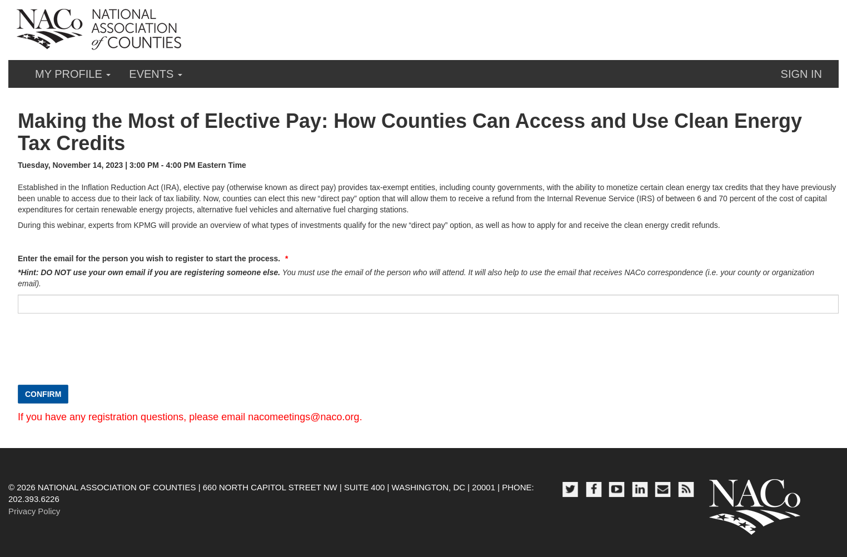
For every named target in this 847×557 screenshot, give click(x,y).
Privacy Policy (34, 511)
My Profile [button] (73, 74)
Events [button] (155, 74)
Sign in (801, 74)
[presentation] (102, 354)
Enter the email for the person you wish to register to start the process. (150, 258)
